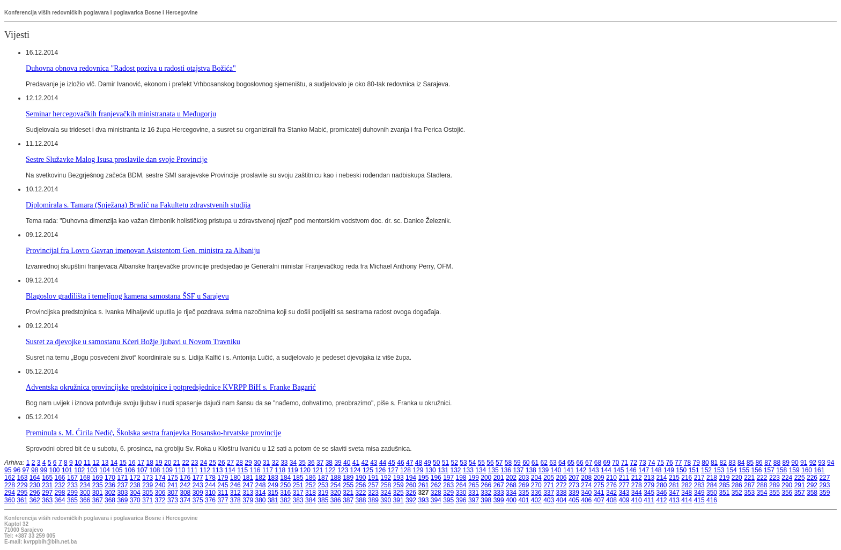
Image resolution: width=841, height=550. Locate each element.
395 (448, 500)
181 (247, 477)
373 (172, 500)
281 (674, 485)
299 (72, 492)
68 (597, 462)
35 (302, 462)
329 (448, 492)
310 (210, 492)
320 (335, 492)
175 (172, 477)
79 (696, 462)
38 (329, 462)
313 (247, 492)
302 (110, 492)
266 (486, 485)
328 (436, 492)
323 (373, 492)
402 (536, 500)
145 (618, 470)
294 (9, 492)
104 (104, 470)
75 (660, 462)
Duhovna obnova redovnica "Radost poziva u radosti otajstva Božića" (131, 68)
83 (731, 462)
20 (167, 462)
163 (22, 477)
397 (473, 500)
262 (436, 485)
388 (361, 500)
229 (22, 485)
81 (714, 462)
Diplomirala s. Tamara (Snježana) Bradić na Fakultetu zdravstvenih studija (138, 204)
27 (230, 462)
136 (505, 470)
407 (599, 500)
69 (606, 462)
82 (723, 462)
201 (498, 477)
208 (586, 477)
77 (678, 462)
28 (239, 462)
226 (812, 477)
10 (78, 462)
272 (561, 485)
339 (574, 492)
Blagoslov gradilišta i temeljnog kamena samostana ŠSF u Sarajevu (127, 296)
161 (819, 470)
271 (548, 485)
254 (335, 485)
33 (284, 462)
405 (574, 500)
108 (155, 470)
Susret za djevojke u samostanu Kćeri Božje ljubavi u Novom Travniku (133, 341)
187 (323, 477)
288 (762, 485)
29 (248, 462)
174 (160, 477)
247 (247, 485)
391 (398, 500)
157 (769, 470)
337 (548, 492)
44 (382, 462)
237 (122, 485)
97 (25, 470)
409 (623, 500)
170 (110, 477)
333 (498, 492)
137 (518, 470)
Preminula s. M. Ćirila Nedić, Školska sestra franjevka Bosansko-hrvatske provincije (153, 432)
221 (749, 477)
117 (267, 470)
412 (661, 500)
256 (361, 485)
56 (489, 462)
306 (160, 492)
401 (523, 500)
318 (310, 492)
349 (699, 492)
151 (694, 470)
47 (409, 462)
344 (636, 492)
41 (355, 462)
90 (794, 462)
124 (355, 470)
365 (72, 500)
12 (95, 462)
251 (298, 485)
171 (122, 477)
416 (711, 500)
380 (260, 500)
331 (473, 492)
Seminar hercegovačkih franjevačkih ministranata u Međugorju (121, 113)
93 (821, 462)
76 (669, 462)
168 (84, 477)
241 (172, 485)
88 (776, 462)
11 (87, 462)
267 (498, 485)
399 (498, 500)
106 (129, 470)
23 (194, 462)
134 (480, 470)
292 (812, 485)
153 (718, 470)
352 (737, 492)
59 (516, 462)
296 (34, 492)
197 (448, 477)
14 (113, 462)
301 (97, 492)
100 (54, 470)
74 (651, 462)
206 (561, 477)
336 (536, 492)
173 (147, 477)
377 (222, 500)
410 (636, 500)
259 (398, 485)
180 (235, 477)
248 (260, 485)
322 (361, 492)
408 (611, 500)
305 (147, 492)
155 (744, 470)
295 (22, 492)
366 (84, 500)
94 (830, 462)
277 (623, 485)
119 (292, 470)
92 (812, 462)
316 (285, 492)
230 (34, 485)
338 (561, 492)
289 (774, 485)
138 (531, 470)
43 (373, 462)
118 (280, 470)
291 (799, 485)
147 (643, 470)
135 (493, 470)
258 (385, 485)
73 (642, 462)
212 (636, 477)
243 (198, 485)
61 (535, 462)
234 (84, 485)
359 (824, 492)
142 (581, 470)
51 (445, 462)
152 (706, 470)
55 (481, 462)
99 (43, 470)
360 (9, 500)
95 (7, 470)
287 (749, 485)
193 (398, 477)
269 (523, 485)
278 (636, 485)
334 (511, 492)
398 (486, 500)
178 (210, 477)
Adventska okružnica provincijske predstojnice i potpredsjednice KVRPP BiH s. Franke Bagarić (171, 387)
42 (364, 462)
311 (222, 492)
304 (135, 492)
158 (781, 470)
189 (348, 477)
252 (310, 485)
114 (230, 470)
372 (160, 500)
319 (323, 492)
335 (523, 492)
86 (758, 462)
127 (393, 470)
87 (767, 462)
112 (205, 470)
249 (273, 485)
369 (122, 500)
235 (97, 485)
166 (60, 477)
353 (749, 492)
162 (9, 477)
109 (167, 470)
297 (47, 492)
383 (298, 500)
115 (242, 470)
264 (461, 485)
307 (172, 492)
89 (786, 462)
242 (185, 485)
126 (380, 470)
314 (260, 492)
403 (548, 500)
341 (599, 492)
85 (750, 462)
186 (310, 477)
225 (799, 477)
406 (586, 500)
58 (508, 462)
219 (724, 477)
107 (142, 470)
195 (423, 477)
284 (711, 485)
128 (405, 470)
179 (222, 477)
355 (774, 492)
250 (285, 485)
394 (436, 500)
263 (448, 485)
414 (686, 500)
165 (47, 477)
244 (210, 485)
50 (436, 462)
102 (79, 470)
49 (427, 462)
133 (468, 470)
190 (361, 477)
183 (273, 477)
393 (423, 500)
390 (385, 500)
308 (185, 492)
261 (423, 485)
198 (461, 477)
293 (824, 485)
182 (260, 477)
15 (123, 462)
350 (711, 492)
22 (185, 462)
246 (235, 485)
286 (737, 485)
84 (740, 462)
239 (147, 485)
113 (217, 470)
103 (92, 470)
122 (330, 470)
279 (649, 485)
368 (110, 500)
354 (762, 492)
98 (34, 470)
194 (410, 477)
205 (548, 477)
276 (611, 485)
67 (588, 462)
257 (373, 485)
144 (606, 470)
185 (298, 477)
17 (140, 462)
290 (786, 485)
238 (135, 485)
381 (273, 500)
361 (22, 500)
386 (335, 500)
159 (794, 470)
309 (198, 492)
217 (699, 477)
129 (417, 470)
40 (346, 462)
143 (593, 470)
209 (599, 477)
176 (185, 477)
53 (463, 462)
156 (756, 470)
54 (472, 462)
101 (67, 470)
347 (674, 492)
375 (198, 500)
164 (34, 477)
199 (473, 477)
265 (473, 485)
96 (16, 470)
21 (176, 462)
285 (724, 485)
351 (724, 492)
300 (84, 492)
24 (203, 462)
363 (47, 500)
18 (149, 462)
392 (410, 500)
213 (649, 477)
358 (812, 492)
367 (97, 500)
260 (410, 485)
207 (574, 477)
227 (824, 477)
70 (615, 462)
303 (122, 492)
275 (599, 485)
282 (686, 485)
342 (611, 492)
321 (348, 492)
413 (674, 500)
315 (273, 492)
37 (319, 462)
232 (60, 485)
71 (624, 462)
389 (373, 500)
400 (511, 500)
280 (661, 485)
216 (686, 477)
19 (158, 462)
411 (649, 500)
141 (568, 470)
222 (762, 477)
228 (9, 485)
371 (147, 500)
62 (544, 462)
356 (786, 492)
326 (410, 492)
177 (198, 477)
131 (443, 470)
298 (60, 492)
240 (160, 485)
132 (456, 470)
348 (686, 492)
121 (317, 470)
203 (523, 477)
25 (212, 462)
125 (368, 470)
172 (135, 477)
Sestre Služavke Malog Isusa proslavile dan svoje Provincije (117, 159)
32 (274, 462)
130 (430, 470)
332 (486, 492)
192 (385, 477)
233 (72, 485)
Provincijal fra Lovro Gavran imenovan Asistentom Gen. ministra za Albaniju (143, 250)
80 (705, 462)
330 (461, 492)
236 (110, 485)
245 (222, 485)
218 (711, 477)
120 (305, 470)
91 (803, 462)
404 (561, 500)
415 (699, 500)
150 (681, 470)
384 (310, 500)
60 (525, 462)
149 (668, 470)
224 (786, 477)
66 (579, 462)
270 (536, 485)
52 (454, 462)
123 (342, 470)
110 (179, 470)
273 (574, 485)
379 (247, 500)
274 (586, 485)
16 (131, 462)
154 (731, 470)
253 (323, 485)
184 (285, 477)
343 (623, 492)
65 (570, 462)
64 (561, 462)
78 (687, 462)
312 (235, 492)
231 (47, 485)
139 (543, 470)
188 (335, 477)
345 (649, 492)
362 (34, 500)
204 (536, 477)
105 (117, 470)
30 (257, 462)
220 (737, 477)
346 (661, 492)
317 (298, 492)
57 (499, 462)
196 (436, 477)
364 (60, 500)
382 (285, 500)
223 (774, 477)
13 (104, 462)
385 (323, 500)
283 (699, 485)
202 (511, 477)
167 (72, 477)
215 (674, 477)
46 (400, 462)
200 (486, 477)
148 (656, 470)
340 (586, 492)
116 (255, 470)
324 (385, 492)
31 (266, 462)
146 (631, 470)
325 (398, 492)
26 (221, 462)
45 (391, 462)
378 (235, 500)
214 (661, 477)
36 (310, 462)
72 (633, 462)
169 (97, 477)
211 (623, 477)
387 (348, 500)
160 (806, 470)
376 (210, 500)
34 (293, 462)
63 (552, 462)
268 (511, 485)
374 (185, 500)
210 (611, 477)
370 (135, 500)
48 (418, 462)
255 (348, 485)
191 (373, 477)
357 (799, 492)
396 (461, 500)
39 (337, 462)
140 (556, 470)
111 (192, 470)
